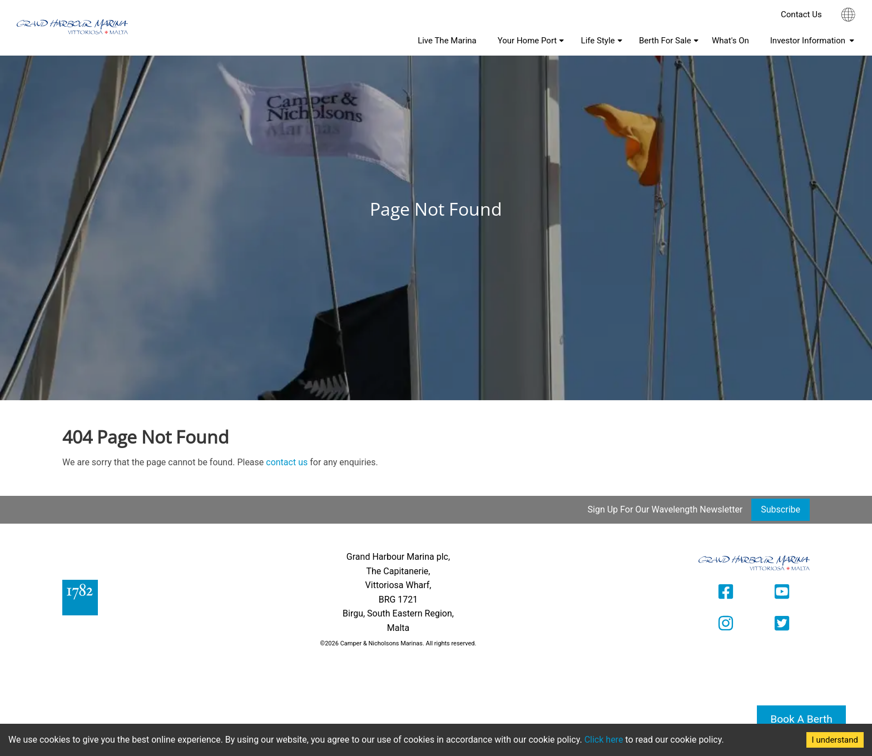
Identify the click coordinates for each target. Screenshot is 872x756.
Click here (603, 739)
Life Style (598, 41)
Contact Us (801, 14)
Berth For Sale (665, 41)
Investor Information (807, 41)
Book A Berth (801, 719)
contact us (287, 462)
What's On (730, 41)
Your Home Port (527, 41)
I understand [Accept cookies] (835, 740)
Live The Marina (447, 41)
